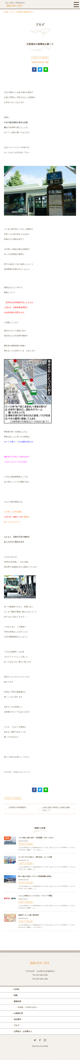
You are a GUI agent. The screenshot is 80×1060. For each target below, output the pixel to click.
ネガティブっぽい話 (40, 57)
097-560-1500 (42, 975)
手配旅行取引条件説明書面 (40, 1046)
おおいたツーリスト (37, 1058)
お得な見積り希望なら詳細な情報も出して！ (56, 808)
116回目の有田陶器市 (17, 807)
